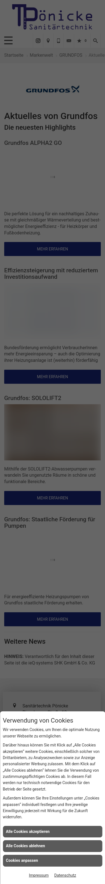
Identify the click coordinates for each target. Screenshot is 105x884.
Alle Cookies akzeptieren (28, 831)
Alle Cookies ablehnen (25, 846)
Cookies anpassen (22, 860)
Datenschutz (65, 875)
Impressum (38, 875)
